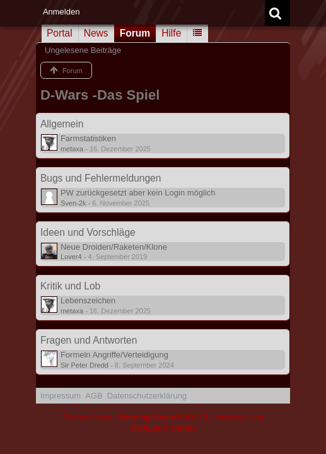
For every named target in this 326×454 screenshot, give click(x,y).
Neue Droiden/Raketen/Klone (114, 247)
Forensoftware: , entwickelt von (163, 422)
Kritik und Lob (70, 286)
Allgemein (61, 124)
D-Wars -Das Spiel (100, 95)
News (96, 33)
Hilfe (171, 33)
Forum (135, 33)
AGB (93, 395)
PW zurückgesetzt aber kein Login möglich (138, 192)
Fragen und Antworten (88, 340)
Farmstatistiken (88, 138)
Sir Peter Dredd (84, 365)
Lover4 (71, 256)
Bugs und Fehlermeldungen (100, 178)
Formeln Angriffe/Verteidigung (114, 354)
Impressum (60, 395)
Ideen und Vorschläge (88, 232)
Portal (60, 33)
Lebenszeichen (88, 300)
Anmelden (61, 11)
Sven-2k (73, 203)
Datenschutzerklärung (147, 395)
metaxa (72, 149)
